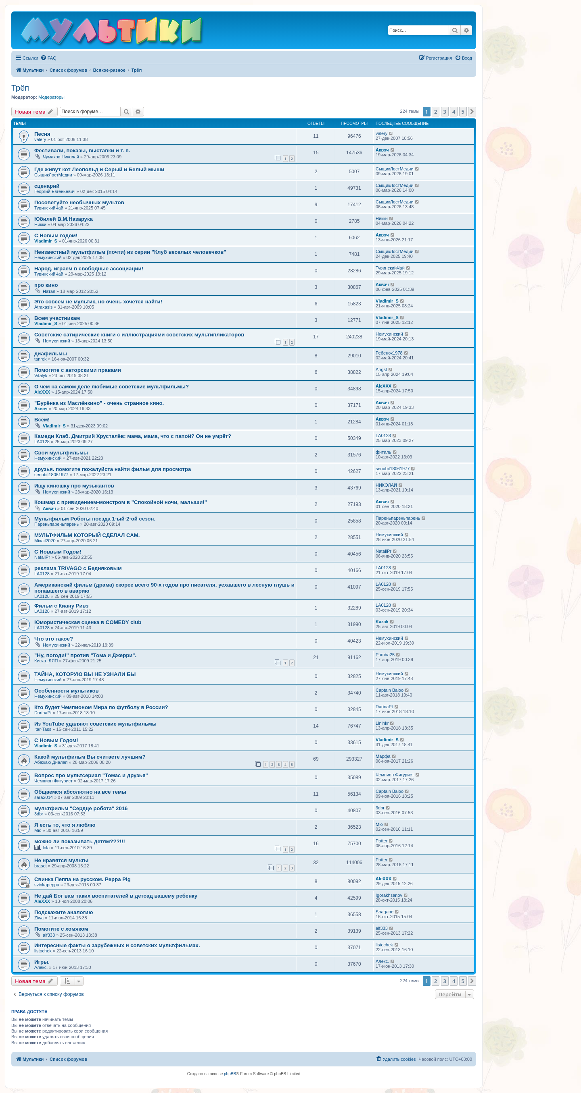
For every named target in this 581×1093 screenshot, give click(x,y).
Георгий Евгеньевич (54, 191)
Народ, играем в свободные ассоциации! (88, 268)
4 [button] (453, 111)
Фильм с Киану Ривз (61, 606)
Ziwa (39, 917)
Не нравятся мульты (61, 860)
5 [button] (463, 111)
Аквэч (382, 149)
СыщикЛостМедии (53, 174)
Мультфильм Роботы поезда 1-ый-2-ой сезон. (94, 519)
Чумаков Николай (61, 156)
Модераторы (51, 97)
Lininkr (382, 723)
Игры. (42, 962)
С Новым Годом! (56, 740)
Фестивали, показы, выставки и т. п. (82, 150)
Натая (49, 291)
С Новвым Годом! (58, 552)
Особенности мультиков (66, 691)
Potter (381, 840)
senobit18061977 (51, 474)
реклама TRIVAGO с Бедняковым (78, 568)
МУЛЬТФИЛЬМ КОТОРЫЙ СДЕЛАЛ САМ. (87, 535)
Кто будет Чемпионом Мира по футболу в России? (101, 707)
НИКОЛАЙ (386, 485)
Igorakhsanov (389, 895)
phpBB (230, 1074)
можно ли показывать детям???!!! (79, 841)
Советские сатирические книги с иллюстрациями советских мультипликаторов (139, 335)
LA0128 (42, 441)
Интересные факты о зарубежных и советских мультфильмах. (117, 945)
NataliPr (42, 557)
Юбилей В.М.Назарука (63, 219)
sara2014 (43, 797)
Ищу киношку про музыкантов (74, 486)
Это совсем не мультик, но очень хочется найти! (98, 302)
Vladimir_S (45, 241)
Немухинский (48, 257)
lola (46, 847)
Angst (381, 369)
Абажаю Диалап (51, 762)
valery (40, 139)
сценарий (46, 186)
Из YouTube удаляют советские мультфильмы (95, 724)
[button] (472, 111)
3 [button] (444, 111)
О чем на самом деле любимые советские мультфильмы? (111, 387)
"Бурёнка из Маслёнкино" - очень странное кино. (99, 403)
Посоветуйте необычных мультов (79, 202)
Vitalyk (40, 375)
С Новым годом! (55, 235)
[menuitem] (48, 58)
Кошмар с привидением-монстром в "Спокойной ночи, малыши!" (120, 502)
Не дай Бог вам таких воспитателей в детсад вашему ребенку (115, 896)
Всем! (42, 420)
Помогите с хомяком (61, 929)
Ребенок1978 (389, 353)
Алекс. (41, 967)
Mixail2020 (45, 540)
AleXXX (42, 392)
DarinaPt (43, 712)
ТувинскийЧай (48, 207)
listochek (43, 950)
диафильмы (50, 354)
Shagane (384, 911)
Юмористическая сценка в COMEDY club (87, 622)
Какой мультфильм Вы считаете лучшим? (90, 757)
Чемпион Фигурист (53, 780)
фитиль (383, 452)
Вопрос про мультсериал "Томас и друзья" (91, 775)
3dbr (38, 813)
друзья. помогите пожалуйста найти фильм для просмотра (112, 469)
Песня (42, 134)
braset (40, 865)
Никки (40, 224)
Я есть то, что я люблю (64, 825)
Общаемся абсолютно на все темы (80, 792)
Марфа (383, 756)
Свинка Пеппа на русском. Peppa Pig (82, 879)
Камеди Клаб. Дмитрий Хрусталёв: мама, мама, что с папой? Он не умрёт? (132, 436)
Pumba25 (385, 654)
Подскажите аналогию (63, 912)
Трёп (20, 87)
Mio (38, 830)
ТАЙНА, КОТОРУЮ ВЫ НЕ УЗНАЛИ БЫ (85, 674)
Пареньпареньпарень (56, 524)
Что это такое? (53, 639)
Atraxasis (43, 307)
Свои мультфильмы (61, 453)
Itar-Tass (42, 729)
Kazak (382, 621)
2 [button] (435, 111)
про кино (46, 285)
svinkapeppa (46, 884)
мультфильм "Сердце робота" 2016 (80, 808)
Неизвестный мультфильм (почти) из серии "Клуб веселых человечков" (130, 252)
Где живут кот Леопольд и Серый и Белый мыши (99, 169)
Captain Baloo (389, 690)
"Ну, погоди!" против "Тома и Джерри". (85, 655)
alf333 (49, 935)
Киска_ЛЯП (46, 660)
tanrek (40, 359)
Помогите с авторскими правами (77, 370)
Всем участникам (57, 318)
